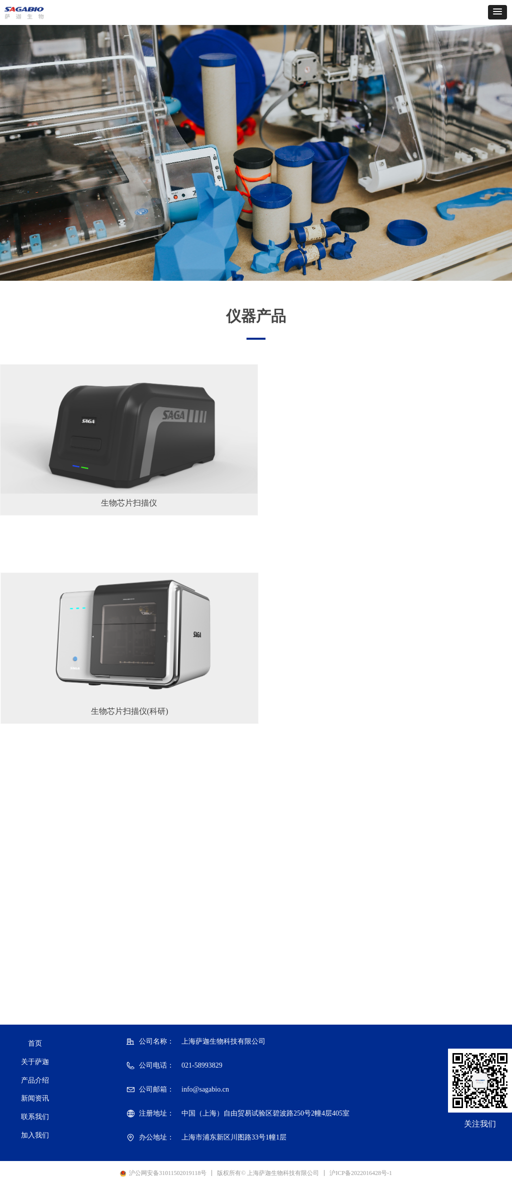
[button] (497, 12)
